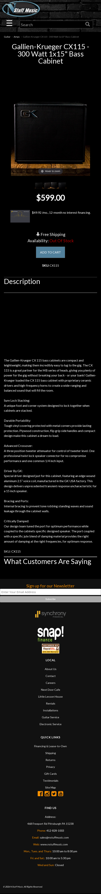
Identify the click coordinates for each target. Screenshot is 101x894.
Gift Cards (50, 774)
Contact (51, 676)
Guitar (7, 36)
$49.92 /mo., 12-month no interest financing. (50, 216)
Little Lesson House (50, 697)
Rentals (50, 704)
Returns (50, 760)
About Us (50, 669)
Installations (50, 711)
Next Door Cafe (50, 690)
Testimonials (50, 781)
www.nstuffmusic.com (54, 845)
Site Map (50, 788)
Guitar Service (50, 717)
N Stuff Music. (16, 887)
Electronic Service (51, 724)
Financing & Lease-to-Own (50, 746)
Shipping (50, 753)
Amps (17, 36)
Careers (50, 683)
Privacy (50, 767)
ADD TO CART (50, 252)
